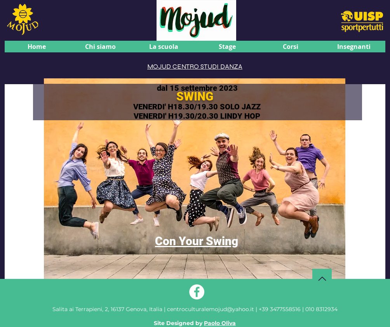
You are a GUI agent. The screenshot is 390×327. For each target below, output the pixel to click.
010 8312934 (321, 309)
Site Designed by (195, 323)
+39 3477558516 (280, 309)
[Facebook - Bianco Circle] (196, 291)
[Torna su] (322, 278)
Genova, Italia (107, 309)
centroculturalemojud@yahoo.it (211, 309)
